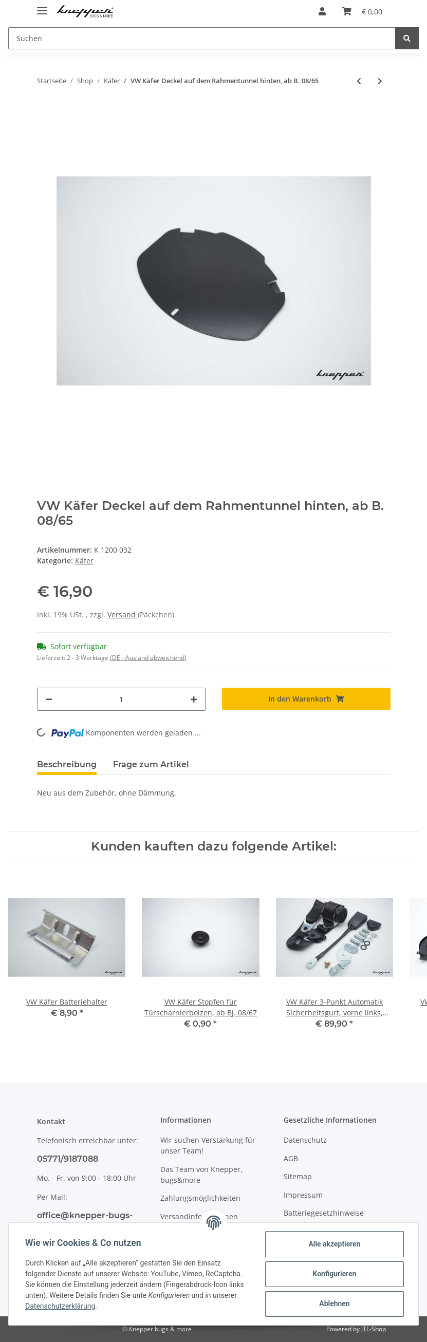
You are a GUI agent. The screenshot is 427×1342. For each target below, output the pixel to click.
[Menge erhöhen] (193, 699)
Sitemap (298, 1176)
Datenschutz (305, 1140)
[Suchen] (202, 38)
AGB (291, 1158)
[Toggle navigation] (42, 6)
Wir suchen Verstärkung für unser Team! (207, 1145)
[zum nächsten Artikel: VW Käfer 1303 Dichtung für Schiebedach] (380, 81)
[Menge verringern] (49, 699)
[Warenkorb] (362, 11)
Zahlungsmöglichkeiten (200, 1198)
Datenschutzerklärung (60, 1306)
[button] (322, 11)
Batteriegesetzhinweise (324, 1213)
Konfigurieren (334, 1274)
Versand (122, 614)
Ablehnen (334, 1303)
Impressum (303, 1195)
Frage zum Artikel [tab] (151, 764)
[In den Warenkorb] (306, 699)
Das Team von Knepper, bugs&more (201, 1174)
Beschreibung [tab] (67, 764)
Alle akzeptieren (334, 1244)
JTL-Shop (373, 1329)
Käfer (84, 560)
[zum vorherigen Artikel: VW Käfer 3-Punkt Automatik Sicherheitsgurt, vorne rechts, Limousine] (358, 81)
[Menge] (121, 699)
